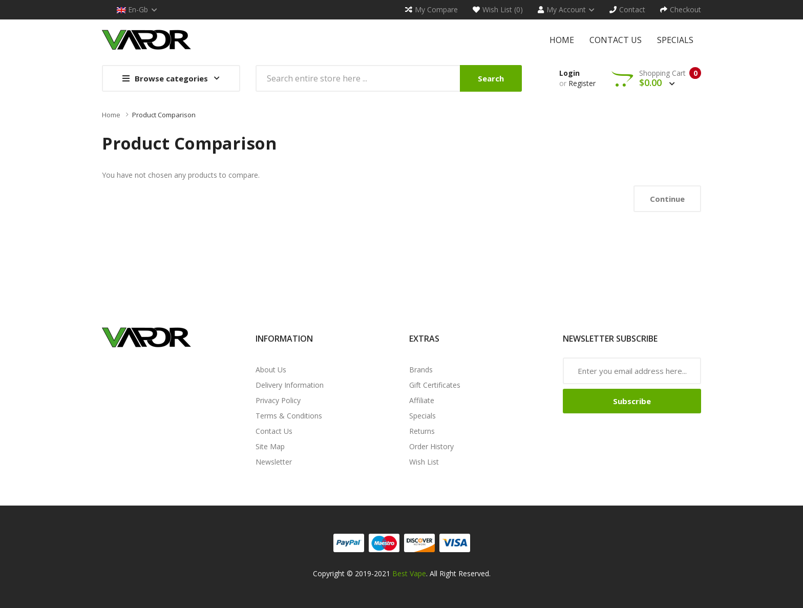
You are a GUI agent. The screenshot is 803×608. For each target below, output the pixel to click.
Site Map (270, 446)
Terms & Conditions (289, 416)
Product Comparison (164, 114)
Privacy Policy (278, 400)
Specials (422, 416)
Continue (667, 199)
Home (111, 114)
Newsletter (274, 462)
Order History (431, 446)
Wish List (424, 462)
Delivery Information (290, 385)
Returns (422, 431)
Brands (421, 369)
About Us (271, 369)
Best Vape (409, 573)
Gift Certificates (434, 385)
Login (569, 73)
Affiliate (421, 400)
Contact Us (274, 431)
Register (582, 83)
